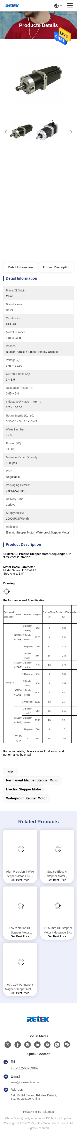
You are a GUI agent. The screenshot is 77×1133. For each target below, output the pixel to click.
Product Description (56, 267)
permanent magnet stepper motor (32, 780)
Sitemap (48, 1111)
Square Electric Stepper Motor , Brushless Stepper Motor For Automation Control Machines (57, 874)
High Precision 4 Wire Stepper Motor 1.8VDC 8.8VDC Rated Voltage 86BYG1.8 (20, 874)
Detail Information (20, 267)
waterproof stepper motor (26, 798)
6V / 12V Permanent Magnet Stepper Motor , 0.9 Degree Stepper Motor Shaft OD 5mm (20, 987)
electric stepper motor (23, 789)
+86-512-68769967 (25, 1068)
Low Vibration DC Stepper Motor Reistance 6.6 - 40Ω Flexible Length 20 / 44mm (20, 930)
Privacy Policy (32, 1111)
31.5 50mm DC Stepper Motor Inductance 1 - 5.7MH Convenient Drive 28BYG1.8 (57, 930)
